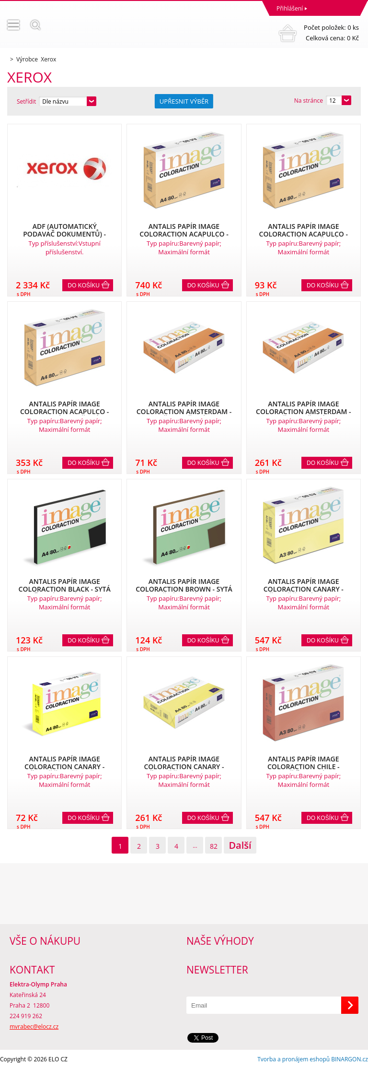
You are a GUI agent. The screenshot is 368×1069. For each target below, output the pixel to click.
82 (214, 846)
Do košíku (84, 285)
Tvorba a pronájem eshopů (293, 1059)
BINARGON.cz (349, 1059)
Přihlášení (289, 8)
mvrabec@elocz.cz (34, 1026)
